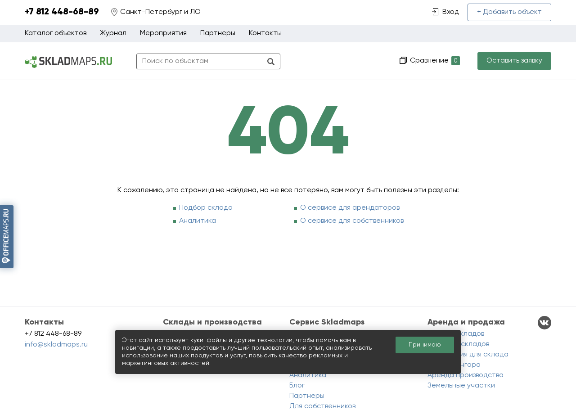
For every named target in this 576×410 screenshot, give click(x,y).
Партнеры (217, 33)
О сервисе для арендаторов (350, 208)
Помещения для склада (468, 354)
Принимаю (425, 345)
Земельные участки (461, 385)
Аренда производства (466, 375)
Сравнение (434, 61)
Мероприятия (163, 33)
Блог (297, 385)
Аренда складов (456, 334)
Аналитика (197, 221)
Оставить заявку (514, 60)
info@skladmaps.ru (56, 344)
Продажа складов (458, 344)
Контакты (265, 33)
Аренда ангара (454, 365)
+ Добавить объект (509, 12)
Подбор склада (206, 208)
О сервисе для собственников (352, 221)
